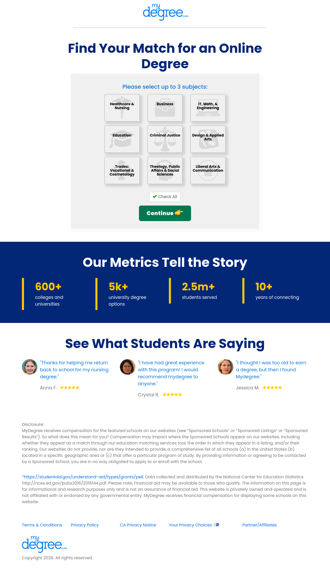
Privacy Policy (85, 525)
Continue (165, 213)
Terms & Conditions (42, 525)
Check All (165, 197)
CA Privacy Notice (138, 525)
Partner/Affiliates (259, 525)
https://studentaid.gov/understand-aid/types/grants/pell (83, 477)
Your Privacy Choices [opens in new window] (194, 525)
